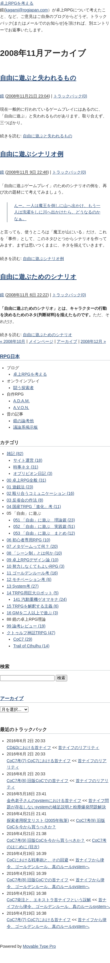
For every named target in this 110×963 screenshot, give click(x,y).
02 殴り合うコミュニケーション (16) (40, 493)
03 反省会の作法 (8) (25, 500)
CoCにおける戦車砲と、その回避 (37, 860)
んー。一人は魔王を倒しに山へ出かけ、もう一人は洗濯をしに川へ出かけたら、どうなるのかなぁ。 (57, 212)
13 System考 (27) (23, 586)
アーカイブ (67, 341)
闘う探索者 (23, 387)
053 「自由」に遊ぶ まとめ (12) (44, 533)
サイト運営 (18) (27, 460)
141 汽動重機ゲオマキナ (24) (40, 599)
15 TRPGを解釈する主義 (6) (33, 606)
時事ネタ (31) (25, 467)
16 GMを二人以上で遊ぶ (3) (32, 612)
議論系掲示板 (25, 427)
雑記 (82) (15, 453)
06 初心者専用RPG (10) (28, 540)
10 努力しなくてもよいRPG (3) (36, 566)
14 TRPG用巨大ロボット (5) (33, 593)
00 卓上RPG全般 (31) (26, 480)
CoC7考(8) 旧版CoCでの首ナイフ (38, 780)
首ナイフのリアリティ (78, 747)
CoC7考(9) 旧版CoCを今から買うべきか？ (46, 840)
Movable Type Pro (39, 946)
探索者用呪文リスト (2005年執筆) (38, 820)
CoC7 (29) (22, 639)
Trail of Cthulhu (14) (31, 646)
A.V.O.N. (21, 407)
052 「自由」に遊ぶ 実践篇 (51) (44, 526)
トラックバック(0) (70, 96)
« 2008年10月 (12, 341)
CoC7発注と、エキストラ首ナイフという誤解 (49, 899)
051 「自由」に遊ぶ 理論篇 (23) (44, 520)
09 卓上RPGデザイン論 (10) (33, 559)
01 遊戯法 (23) (20, 487)
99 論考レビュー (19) (26, 626)
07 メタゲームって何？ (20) (32, 546)
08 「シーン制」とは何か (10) (34, 553)
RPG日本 (10, 356)
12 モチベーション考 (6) (29, 579)
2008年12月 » (93, 341)
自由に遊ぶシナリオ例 (31, 153)
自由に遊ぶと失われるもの (38, 77)
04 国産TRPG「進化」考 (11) (34, 506)
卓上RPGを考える (16, 3)
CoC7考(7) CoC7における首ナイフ (39, 760)
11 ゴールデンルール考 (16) (32, 573)
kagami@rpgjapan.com (27, 10)
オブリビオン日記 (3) (32, 473)
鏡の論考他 (23, 420)
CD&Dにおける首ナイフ (29, 747)
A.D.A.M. (21, 400)
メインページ (41, 341)
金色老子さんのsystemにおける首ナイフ (44, 800)
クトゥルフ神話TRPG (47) (31, 632)
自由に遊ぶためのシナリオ (38, 276)
